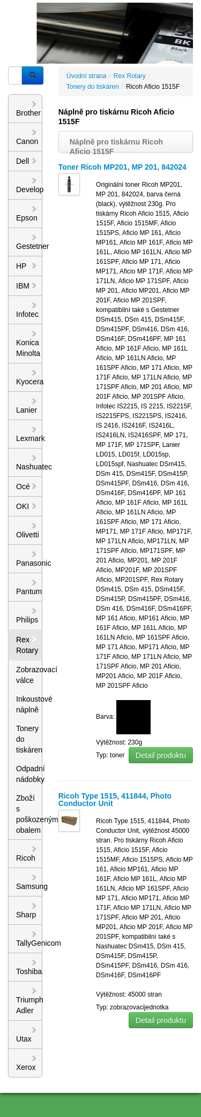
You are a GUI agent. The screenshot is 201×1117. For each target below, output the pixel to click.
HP (27, 266)
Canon (27, 137)
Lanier (27, 405)
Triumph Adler (29, 1001)
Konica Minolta (28, 344)
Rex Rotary (27, 645)
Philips (27, 615)
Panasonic (29, 558)
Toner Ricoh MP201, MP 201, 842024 (122, 167)
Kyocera (29, 377)
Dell (27, 161)
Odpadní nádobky (29, 774)
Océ (27, 486)
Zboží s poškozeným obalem (29, 814)
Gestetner (29, 241)
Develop (29, 185)
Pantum (29, 587)
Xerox (27, 1063)
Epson (27, 213)
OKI (27, 506)
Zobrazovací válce (29, 675)
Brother (28, 108)
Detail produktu (161, 755)
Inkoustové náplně (29, 704)
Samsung (29, 882)
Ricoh (27, 853)
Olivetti (27, 530)
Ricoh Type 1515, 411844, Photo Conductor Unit (115, 800)
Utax (27, 1034)
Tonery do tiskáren (29, 739)
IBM (27, 286)
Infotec (27, 309)
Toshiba (29, 967)
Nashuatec (29, 462)
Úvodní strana (86, 76)
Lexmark (29, 434)
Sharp (27, 910)
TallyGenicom (29, 938)
